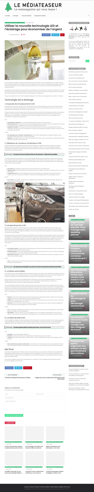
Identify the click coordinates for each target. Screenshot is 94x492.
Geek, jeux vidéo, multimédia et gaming (78, 136)
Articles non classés (74, 209)
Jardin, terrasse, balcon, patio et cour (78, 156)
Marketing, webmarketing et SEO (77, 159)
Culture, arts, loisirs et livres (76, 108)
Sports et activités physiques (76, 194)
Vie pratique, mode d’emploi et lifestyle (78, 206)
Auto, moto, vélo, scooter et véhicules (78, 81)
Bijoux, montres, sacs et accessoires (78, 96)
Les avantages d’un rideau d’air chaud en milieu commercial (34, 447)
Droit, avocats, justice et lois (76, 118)
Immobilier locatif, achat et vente (77, 142)
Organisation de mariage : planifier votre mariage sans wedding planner (78, 228)
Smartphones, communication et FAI (78, 191)
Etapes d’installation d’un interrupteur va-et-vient (53, 447)
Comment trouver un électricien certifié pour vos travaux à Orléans (34, 473)
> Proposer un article (39, 15)
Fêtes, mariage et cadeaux (75, 130)
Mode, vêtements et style (75, 162)
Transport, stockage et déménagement (79, 200)
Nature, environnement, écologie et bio (78, 166)
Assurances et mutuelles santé (76, 78)
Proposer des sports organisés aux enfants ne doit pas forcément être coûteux (79, 347)
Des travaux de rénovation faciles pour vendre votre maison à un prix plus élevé (78, 276)
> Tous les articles (26, 15)
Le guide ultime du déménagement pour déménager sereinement (79, 299)
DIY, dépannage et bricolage (76, 115)
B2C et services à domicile (75, 87)
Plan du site (67, 487)
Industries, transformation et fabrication (79, 145)
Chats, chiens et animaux (75, 99)
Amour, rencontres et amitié (76, 75)
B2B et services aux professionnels (77, 84)
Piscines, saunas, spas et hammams (78, 173)
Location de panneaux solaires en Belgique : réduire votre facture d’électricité (54, 473)
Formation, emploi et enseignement (77, 133)
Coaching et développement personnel (79, 102)
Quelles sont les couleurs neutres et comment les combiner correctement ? (79, 252)
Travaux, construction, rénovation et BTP (79, 203)
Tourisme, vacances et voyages (77, 197)
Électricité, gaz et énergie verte (14, 22)
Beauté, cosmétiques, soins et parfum (78, 90)
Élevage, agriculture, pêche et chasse (78, 127)
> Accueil (7, 15)
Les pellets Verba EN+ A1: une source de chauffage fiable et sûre (13, 473)
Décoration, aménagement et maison (78, 112)
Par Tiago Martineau (14, 34)
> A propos (15, 15)
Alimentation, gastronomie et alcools (78, 72)
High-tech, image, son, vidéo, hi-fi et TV (78, 139)
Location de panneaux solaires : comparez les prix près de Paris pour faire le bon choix (14, 448)
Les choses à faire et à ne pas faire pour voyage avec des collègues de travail (79, 323)
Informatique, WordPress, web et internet (79, 149)
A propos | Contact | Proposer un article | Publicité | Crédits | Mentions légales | (44, 487)
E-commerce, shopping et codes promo (79, 121)
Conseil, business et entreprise (76, 105)
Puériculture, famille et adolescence (78, 93)
